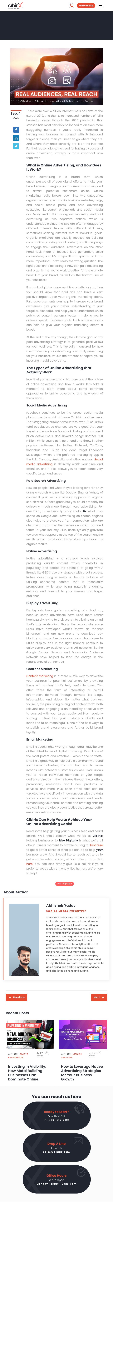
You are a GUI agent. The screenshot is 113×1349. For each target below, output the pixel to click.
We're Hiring (86, 5)
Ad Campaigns (64, 883)
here (29, 864)
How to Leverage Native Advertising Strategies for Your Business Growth (82, 1072)
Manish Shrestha (71, 1055)
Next (97, 997)
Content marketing (39, 676)
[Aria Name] (101, 5)
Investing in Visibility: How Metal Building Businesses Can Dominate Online (27, 1072)
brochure (96, 845)
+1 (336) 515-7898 (56, 1120)
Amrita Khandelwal (18, 1055)
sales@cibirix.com (56, 1152)
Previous (19, 997)
